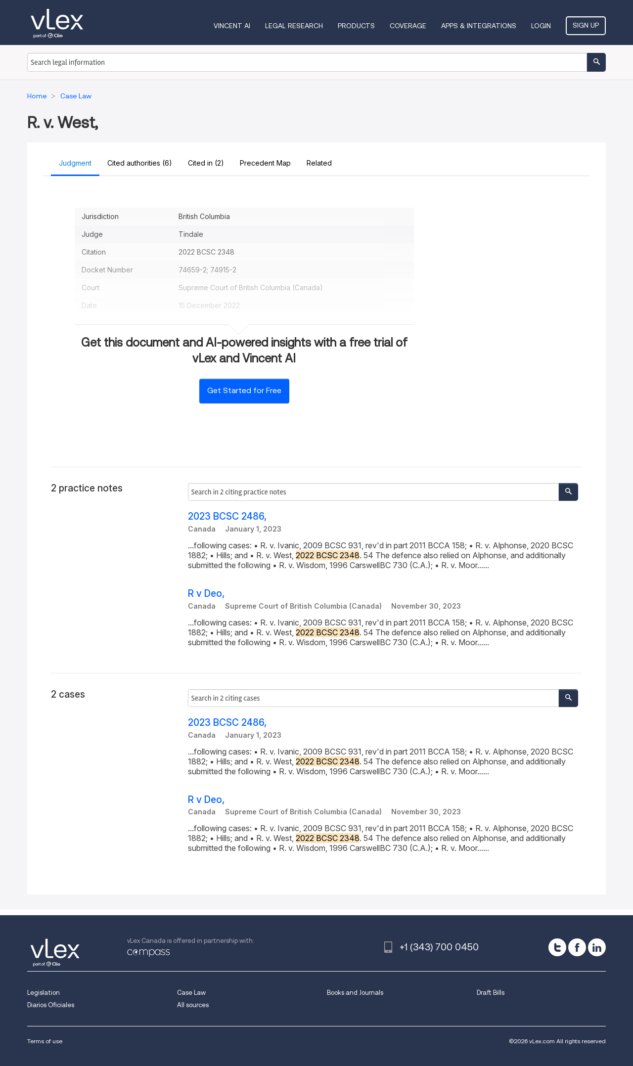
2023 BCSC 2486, (227, 516)
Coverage (408, 26)
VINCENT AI (232, 26)
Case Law (191, 992)
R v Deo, (206, 593)
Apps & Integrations (478, 26)
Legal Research (294, 26)
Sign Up (586, 25)
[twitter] (557, 947)
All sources (193, 1005)
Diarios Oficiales (50, 1005)
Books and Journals (355, 992)
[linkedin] (597, 947)
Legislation (43, 992)
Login (541, 26)
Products (356, 26)
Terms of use (44, 1041)
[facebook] (577, 947)
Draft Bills (490, 992)
